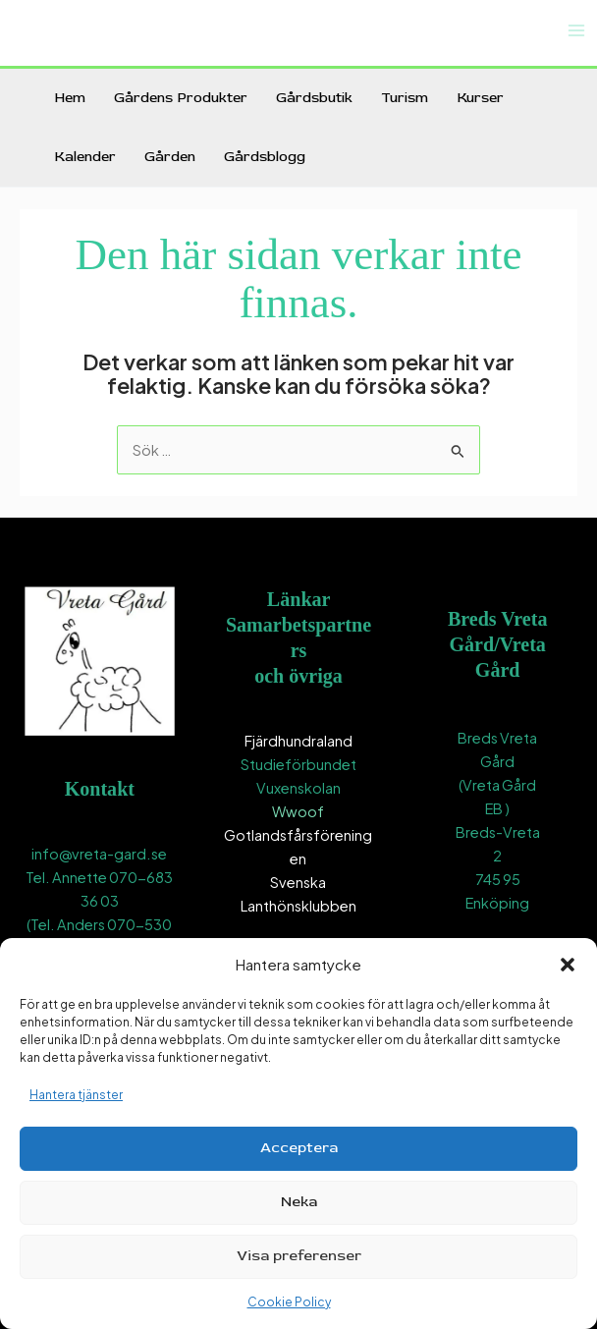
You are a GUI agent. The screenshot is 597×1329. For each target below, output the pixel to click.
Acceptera (299, 1147)
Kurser (480, 97)
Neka (299, 1201)
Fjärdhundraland (298, 740)
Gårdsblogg (264, 156)
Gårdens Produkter (180, 97)
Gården (169, 156)
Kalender (85, 156)
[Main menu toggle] (576, 30)
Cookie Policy (289, 1302)
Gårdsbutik (314, 97)
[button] (567, 964)
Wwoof (298, 811)
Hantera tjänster (76, 1094)
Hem (69, 97)
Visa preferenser (299, 1255)
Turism (404, 97)
